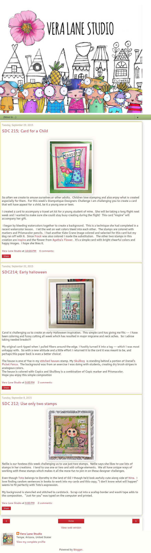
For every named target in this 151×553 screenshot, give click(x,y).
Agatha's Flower (62, 240)
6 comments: (46, 251)
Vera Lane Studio (31, 533)
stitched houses (50, 361)
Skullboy (79, 361)
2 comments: (45, 382)
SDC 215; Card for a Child (25, 130)
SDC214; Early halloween (24, 272)
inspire (21, 240)
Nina (131, 478)
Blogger (77, 549)
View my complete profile (30, 542)
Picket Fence (10, 364)
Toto (21, 478)
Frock (37, 236)
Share (6, 256)
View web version (71, 527)
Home (71, 521)
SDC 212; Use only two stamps (29, 403)
